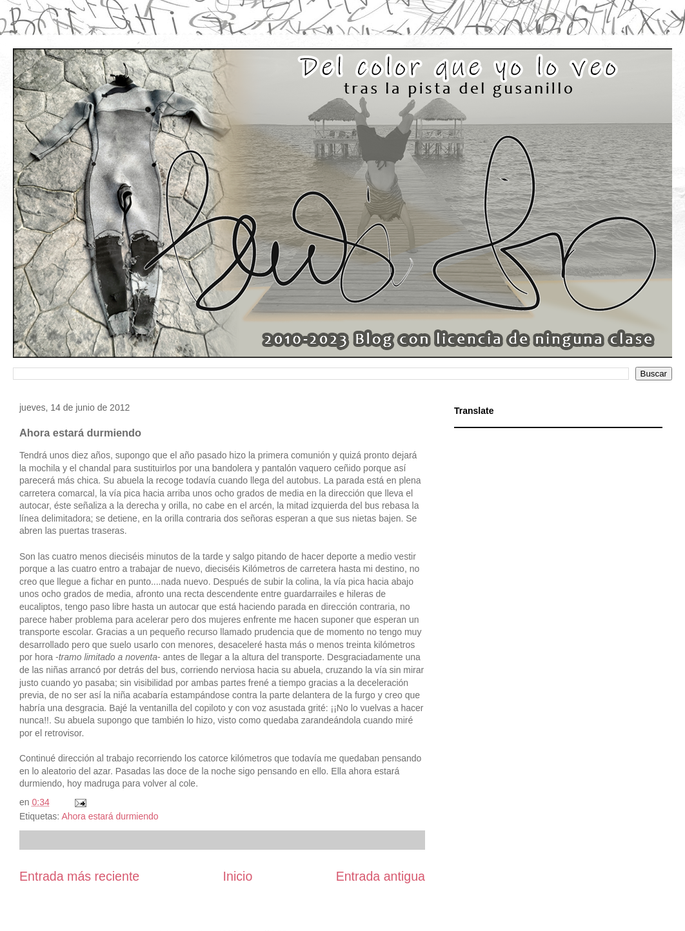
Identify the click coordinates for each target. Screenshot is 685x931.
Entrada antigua (380, 876)
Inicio (238, 876)
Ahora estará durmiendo (109, 816)
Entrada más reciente (79, 876)
